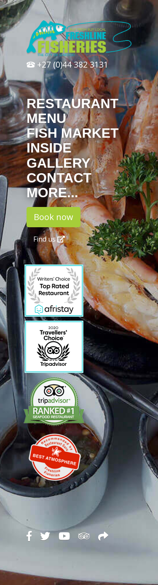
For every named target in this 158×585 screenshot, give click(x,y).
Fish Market (73, 133)
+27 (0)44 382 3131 (67, 64)
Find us (49, 239)
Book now (53, 217)
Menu (46, 118)
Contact (59, 177)
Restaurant (72, 103)
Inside (49, 147)
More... (52, 192)
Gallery (59, 163)
